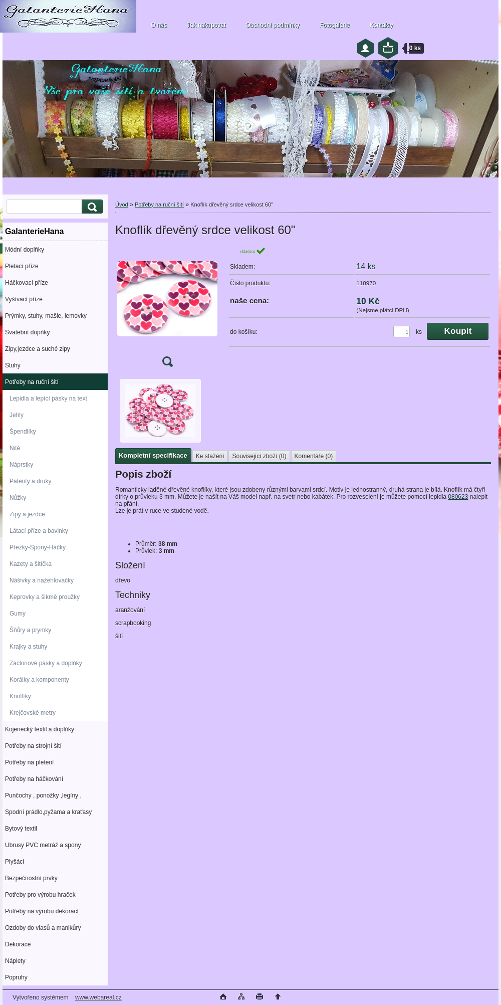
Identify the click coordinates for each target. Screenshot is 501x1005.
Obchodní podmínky (272, 25)
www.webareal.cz (98, 997)
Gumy (18, 613)
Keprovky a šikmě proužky (45, 596)
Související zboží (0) (259, 456)
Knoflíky (20, 696)
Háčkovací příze (26, 282)
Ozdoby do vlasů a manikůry (43, 927)
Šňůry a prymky (30, 630)
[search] (90, 206)
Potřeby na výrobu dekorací (42, 911)
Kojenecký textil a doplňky (39, 729)
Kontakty (381, 25)
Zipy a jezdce (27, 514)
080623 (458, 496)
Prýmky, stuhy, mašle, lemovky (46, 315)
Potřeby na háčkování (34, 778)
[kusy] (401, 331)
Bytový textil (21, 828)
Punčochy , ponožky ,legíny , (43, 795)
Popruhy (16, 977)
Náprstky (21, 464)
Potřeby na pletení (29, 762)
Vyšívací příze (24, 299)
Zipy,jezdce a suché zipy (37, 348)
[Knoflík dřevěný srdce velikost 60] (167, 310)
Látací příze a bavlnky (39, 530)
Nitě (15, 448)
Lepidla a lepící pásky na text (48, 398)
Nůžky (18, 497)
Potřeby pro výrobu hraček (40, 894)
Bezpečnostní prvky (31, 878)
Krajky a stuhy (28, 646)
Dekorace (18, 944)
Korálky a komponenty (39, 679)
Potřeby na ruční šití (32, 381)
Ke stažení (210, 456)
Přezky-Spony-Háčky (38, 547)
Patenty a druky (30, 481)
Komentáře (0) (314, 456)
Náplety (15, 960)
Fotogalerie (335, 25)
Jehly (17, 415)
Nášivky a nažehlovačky (42, 580)
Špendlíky (23, 431)
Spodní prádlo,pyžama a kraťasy (48, 812)
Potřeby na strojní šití (33, 745)
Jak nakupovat (206, 25)
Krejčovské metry (33, 712)
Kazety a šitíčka (31, 563)
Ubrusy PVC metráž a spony (43, 845)
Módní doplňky (24, 249)
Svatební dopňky (27, 332)
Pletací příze (22, 266)
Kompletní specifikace (153, 455)
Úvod (121, 205)
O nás (159, 25)
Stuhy (13, 365)
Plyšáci (14, 861)
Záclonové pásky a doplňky (46, 663)
